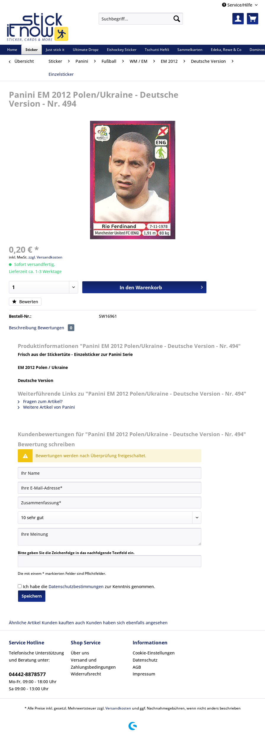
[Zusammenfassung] (109, 502)
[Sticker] (31, 49)
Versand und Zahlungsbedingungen (93, 663)
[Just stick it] (55, 49)
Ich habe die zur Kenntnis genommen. (89, 586)
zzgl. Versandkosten (45, 257)
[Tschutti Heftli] (157, 49)
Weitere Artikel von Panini (46, 407)
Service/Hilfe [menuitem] (237, 5)
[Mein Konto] (238, 19)
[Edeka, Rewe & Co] (226, 49)
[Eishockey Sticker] (122, 49)
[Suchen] (177, 19)
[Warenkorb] (252, 19)
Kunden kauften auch (63, 622)
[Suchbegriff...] (141, 19)
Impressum (144, 674)
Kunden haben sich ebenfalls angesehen (127, 622)
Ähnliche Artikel (25, 622)
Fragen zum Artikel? (40, 401)
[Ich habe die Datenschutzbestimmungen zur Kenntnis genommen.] (20, 586)
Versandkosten (118, 708)
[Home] (12, 49)
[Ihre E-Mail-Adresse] (109, 488)
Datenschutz (145, 660)
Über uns (80, 653)
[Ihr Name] (109, 473)
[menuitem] (141, 21)
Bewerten (25, 301)
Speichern (32, 596)
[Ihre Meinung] (109, 536)
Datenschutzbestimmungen (76, 586)
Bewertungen (56, 327)
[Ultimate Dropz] (86, 49)
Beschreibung (22, 327)
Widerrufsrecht (86, 674)
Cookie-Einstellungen (154, 653)
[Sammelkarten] (190, 49)
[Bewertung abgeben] (109, 517)
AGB (137, 667)
